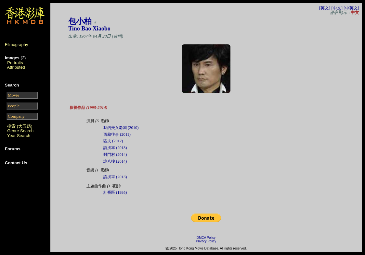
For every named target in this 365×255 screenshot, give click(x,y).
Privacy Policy (206, 241)
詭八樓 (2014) (115, 161)
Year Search (18, 135)
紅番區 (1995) (115, 192)
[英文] (324, 8)
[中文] (337, 8)
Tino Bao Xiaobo (89, 28)
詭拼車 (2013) (115, 147)
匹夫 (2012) (113, 141)
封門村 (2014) (115, 154)
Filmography (16, 44)
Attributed (16, 67)
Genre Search (20, 130)
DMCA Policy (206, 237)
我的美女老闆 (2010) (120, 127)
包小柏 (80, 21)
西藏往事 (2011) (117, 134)
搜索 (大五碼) (19, 126)
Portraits (15, 62)
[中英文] (351, 8)
